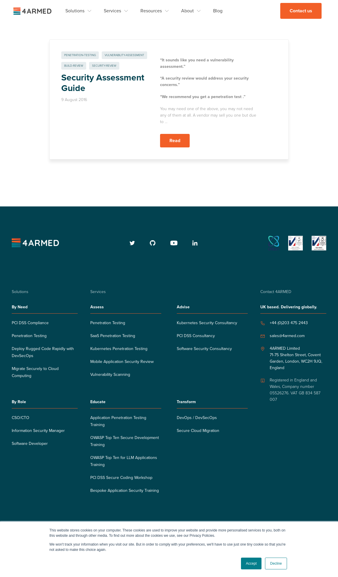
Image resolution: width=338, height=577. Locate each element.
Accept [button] (251, 563)
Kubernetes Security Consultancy (207, 322)
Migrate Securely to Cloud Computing (35, 372)
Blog (217, 11)
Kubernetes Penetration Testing (118, 348)
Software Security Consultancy (204, 348)
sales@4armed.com (287, 335)
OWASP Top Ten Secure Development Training (124, 441)
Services (112, 11)
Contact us (301, 11)
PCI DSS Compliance (30, 322)
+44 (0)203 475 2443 (289, 322)
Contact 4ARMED (275, 291)
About (187, 11)
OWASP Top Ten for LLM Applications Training (123, 461)
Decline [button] (276, 563)
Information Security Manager (38, 430)
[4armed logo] (35, 243)
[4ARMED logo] (32, 11)
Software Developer (30, 443)
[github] (153, 243)
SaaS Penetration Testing (112, 335)
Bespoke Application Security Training (124, 490)
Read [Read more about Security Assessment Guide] (174, 141)
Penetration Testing (29, 335)
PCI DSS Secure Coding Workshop (121, 477)
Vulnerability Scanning (110, 374)
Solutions (74, 11)
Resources (151, 11)
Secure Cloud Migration (198, 430)
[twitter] (132, 243)
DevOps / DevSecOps (197, 417)
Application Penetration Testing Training (118, 421)
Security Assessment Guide (102, 83)
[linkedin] (195, 242)
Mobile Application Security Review (122, 361)
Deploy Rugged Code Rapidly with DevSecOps (43, 352)
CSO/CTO (20, 417)
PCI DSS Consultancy (196, 335)
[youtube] (174, 242)
